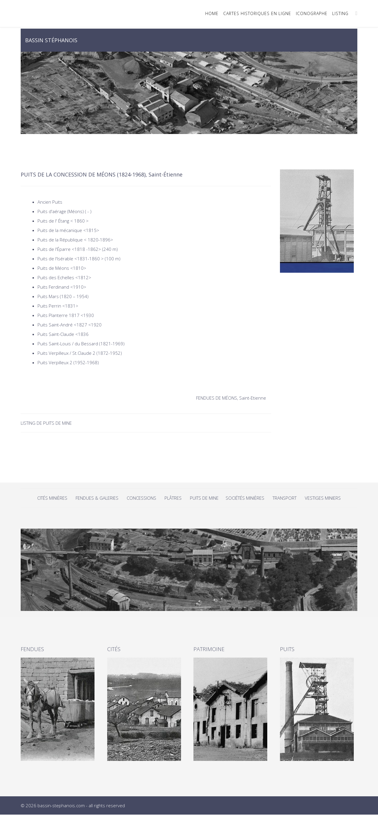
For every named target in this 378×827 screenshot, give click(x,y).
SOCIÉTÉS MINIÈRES (245, 498)
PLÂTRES (173, 498)
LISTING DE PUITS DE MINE (47, 423)
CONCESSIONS (142, 498)
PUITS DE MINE (205, 498)
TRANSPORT (284, 498)
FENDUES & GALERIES (97, 498)
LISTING (340, 13)
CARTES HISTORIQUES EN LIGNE (257, 13)
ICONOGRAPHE (312, 13)
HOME (212, 13)
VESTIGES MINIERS (323, 498)
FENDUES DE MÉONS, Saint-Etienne (231, 398)
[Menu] (356, 13)
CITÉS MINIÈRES (53, 498)
